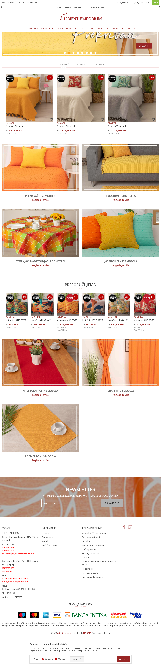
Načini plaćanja (89, 581)
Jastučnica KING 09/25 (118, 352)
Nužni (36, 659)
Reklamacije (88, 601)
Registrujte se (137, 2)
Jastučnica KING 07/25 (92, 352)
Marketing (62, 659)
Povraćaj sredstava (91, 605)
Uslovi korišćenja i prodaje (94, 565)
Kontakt (45, 573)
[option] (80, 60)
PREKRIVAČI (63, 96)
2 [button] (69, 85)
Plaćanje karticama (91, 585)
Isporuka (86, 589)
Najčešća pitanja (49, 577)
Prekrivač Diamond (15, 158)
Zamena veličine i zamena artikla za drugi (99, 595)
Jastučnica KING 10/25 (144, 352)
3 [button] (74, 85)
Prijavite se (112, 535)
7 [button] (91, 85)
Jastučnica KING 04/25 (41, 352)
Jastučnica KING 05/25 (67, 352)
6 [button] (87, 85)
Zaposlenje (47, 569)
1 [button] (65, 85)
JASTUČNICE (10, 349)
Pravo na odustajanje (92, 609)
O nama (45, 565)
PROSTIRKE (81, 96)
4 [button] (78, 85)
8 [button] (96, 85)
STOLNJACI (98, 96)
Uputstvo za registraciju (93, 577)
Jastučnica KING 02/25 (16, 352)
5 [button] (82, 85)
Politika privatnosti (91, 569)
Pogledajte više (40, 232)
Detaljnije (143, 78)
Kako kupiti (87, 573)
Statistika (49, 659)
